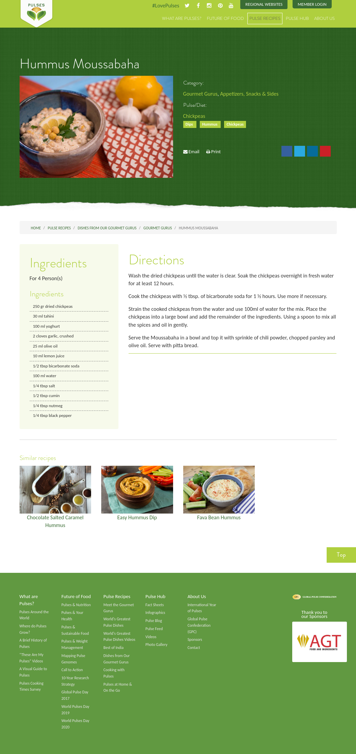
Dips (190, 124)
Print (216, 152)
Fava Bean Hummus (219, 517)
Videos (150, 636)
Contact (194, 647)
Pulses (36, 14)
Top (341, 555)
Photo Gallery (156, 645)
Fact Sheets (154, 604)
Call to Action (72, 670)
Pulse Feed (154, 628)
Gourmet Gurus (200, 94)
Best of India (114, 647)
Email (193, 152)
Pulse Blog (153, 620)
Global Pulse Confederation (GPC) (199, 625)
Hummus (210, 124)
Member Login (312, 4)
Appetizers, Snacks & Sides (249, 94)
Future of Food (225, 18)
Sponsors (195, 639)
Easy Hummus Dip (137, 517)
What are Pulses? (181, 18)
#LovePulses (165, 5)
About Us (324, 18)
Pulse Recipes (264, 18)
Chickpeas (194, 116)
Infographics (155, 613)
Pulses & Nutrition (76, 604)
